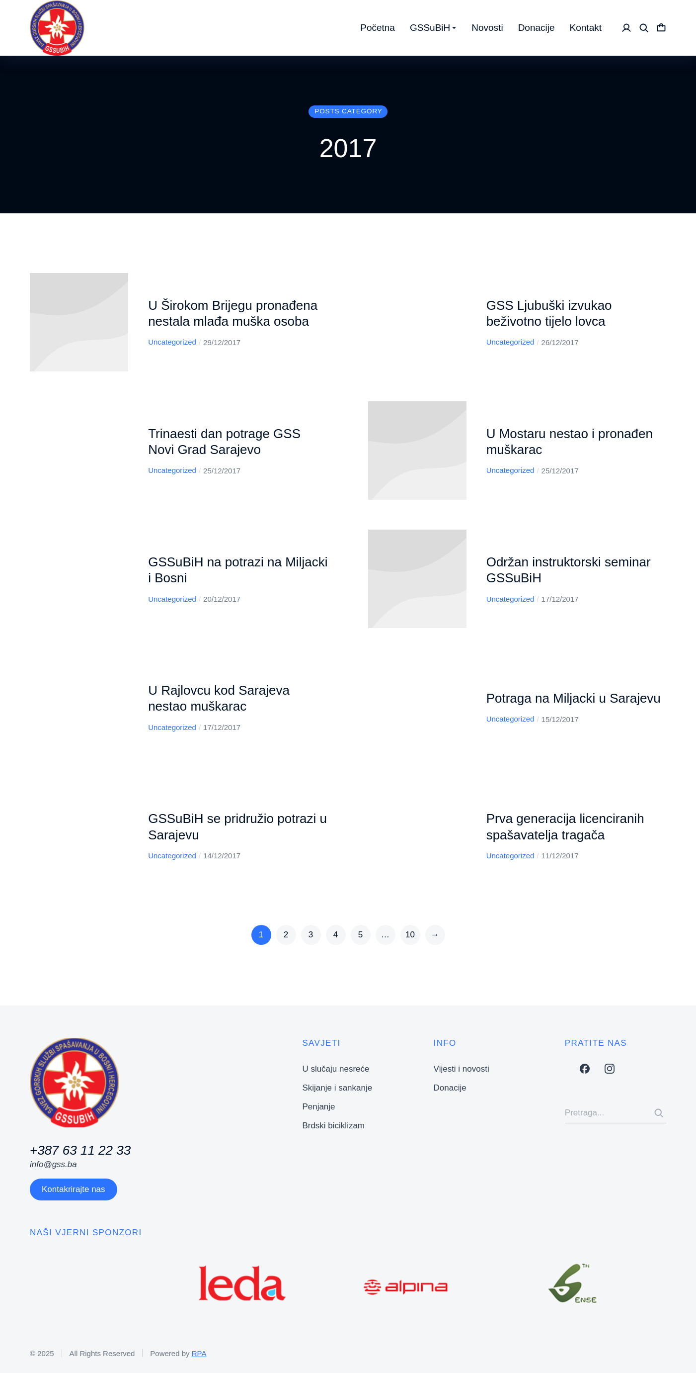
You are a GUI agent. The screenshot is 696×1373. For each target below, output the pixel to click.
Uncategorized (172, 342)
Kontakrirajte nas (73, 1189)
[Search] (658, 1112)
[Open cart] (661, 28)
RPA (199, 1353)
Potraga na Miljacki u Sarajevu (573, 698)
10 (410, 934)
